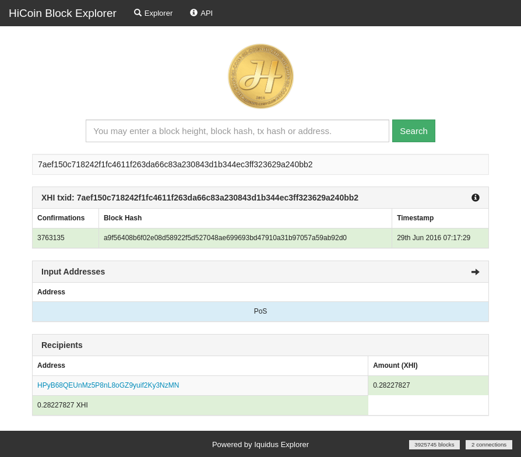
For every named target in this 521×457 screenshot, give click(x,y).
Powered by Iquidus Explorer (260, 444)
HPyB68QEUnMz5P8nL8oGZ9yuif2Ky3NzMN (108, 385)
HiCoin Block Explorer (63, 13)
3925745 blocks (434, 444)
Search (414, 131)
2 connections (488, 444)
